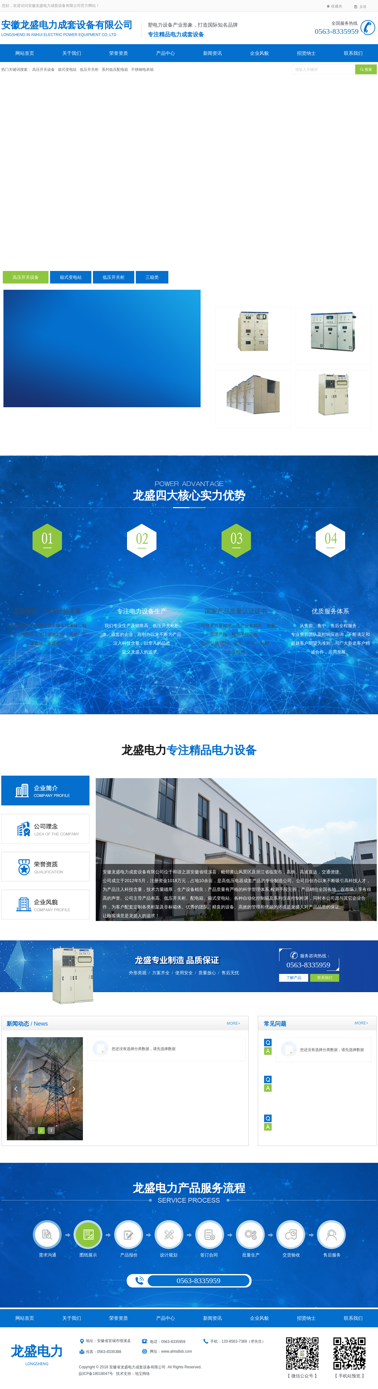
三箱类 (152, 277)
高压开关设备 (26, 277)
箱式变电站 (71, 277)
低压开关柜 (114, 277)
